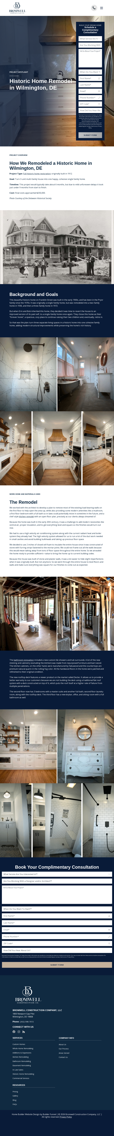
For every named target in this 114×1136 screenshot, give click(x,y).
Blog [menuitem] (14, 1100)
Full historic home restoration (37, 185)
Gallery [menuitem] (15, 1096)
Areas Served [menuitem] (64, 1053)
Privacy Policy (66, 1117)
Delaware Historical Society (40, 210)
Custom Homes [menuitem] (19, 1044)
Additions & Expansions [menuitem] (22, 1053)
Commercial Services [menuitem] (21, 1078)
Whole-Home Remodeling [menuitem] (23, 1048)
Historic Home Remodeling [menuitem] (23, 1074)
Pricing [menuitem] (15, 1091)
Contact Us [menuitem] (63, 1057)
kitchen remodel (26, 528)
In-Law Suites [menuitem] (18, 1070)
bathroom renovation (24, 672)
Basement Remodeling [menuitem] (22, 1065)
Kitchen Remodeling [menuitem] (20, 1057)
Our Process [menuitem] (64, 1049)
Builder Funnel (49, 1114)
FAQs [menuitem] (15, 1104)
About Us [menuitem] (62, 1044)
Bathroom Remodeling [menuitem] (22, 1061)
